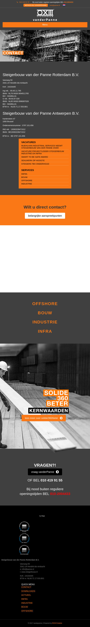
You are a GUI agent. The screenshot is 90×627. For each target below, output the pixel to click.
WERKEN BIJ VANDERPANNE (36, 5)
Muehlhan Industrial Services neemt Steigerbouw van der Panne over (41, 147)
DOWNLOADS (28, 591)
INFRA (24, 174)
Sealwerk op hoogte (33, 160)
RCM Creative (57, 623)
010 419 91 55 (24, 2)
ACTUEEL (26, 595)
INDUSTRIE (26, 184)
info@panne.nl (55, 5)
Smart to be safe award (34, 157)
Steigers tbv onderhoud (35, 164)
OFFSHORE (26, 180)
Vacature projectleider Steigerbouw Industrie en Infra (42, 152)
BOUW (24, 177)
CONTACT (26, 587)
